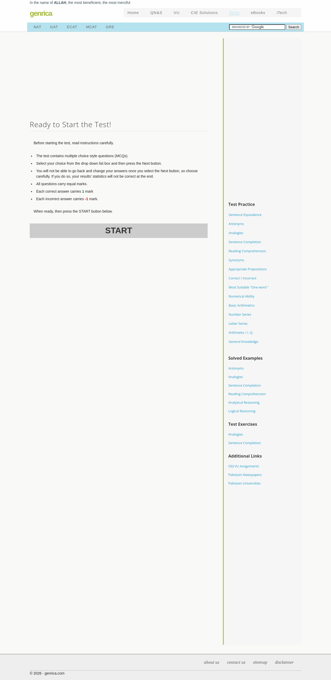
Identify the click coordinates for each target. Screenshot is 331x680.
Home (133, 12)
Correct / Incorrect (242, 278)
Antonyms (236, 224)
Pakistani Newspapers (245, 475)
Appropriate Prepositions (248, 269)
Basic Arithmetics (242, 305)
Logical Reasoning (241, 411)
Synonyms (236, 260)
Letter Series (238, 323)
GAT (54, 27)
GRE (110, 27)
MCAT (91, 27)
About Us (211, 662)
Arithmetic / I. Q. (241, 332)
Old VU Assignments (243, 466)
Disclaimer (284, 662)
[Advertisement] (119, 74)
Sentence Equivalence (245, 215)
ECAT (72, 27)
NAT (37, 27)
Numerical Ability (241, 296)
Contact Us (236, 662)
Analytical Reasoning (243, 402)
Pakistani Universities (244, 483)
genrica (41, 13)
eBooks (258, 12)
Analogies (236, 233)
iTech (282, 12)
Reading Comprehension (247, 251)
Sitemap (260, 662)
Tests (234, 12)
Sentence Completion (245, 242)
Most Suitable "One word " (249, 287)
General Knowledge (243, 341)
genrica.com (54, 673)
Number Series (240, 314)
